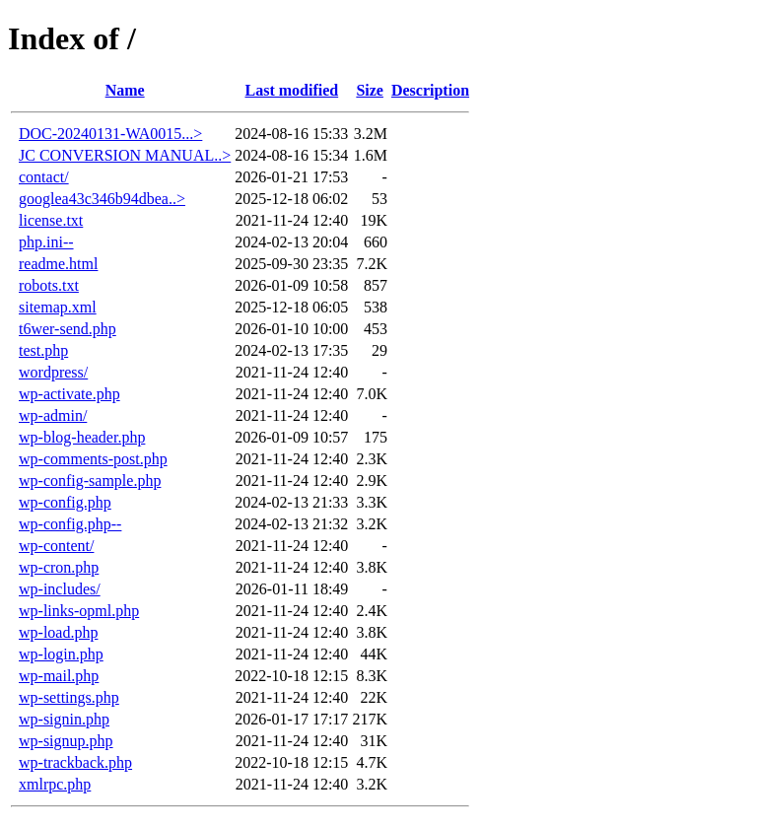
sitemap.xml (58, 307)
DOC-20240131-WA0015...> (110, 133)
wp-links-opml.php (79, 610)
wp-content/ (56, 545)
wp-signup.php (66, 740)
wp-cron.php (59, 567)
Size (369, 90)
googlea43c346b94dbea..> (102, 198)
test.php (43, 350)
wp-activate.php (69, 393)
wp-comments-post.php (93, 458)
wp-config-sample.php (90, 480)
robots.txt (49, 285)
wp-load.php (58, 632)
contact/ (44, 177)
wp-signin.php (64, 719)
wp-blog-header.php (82, 437)
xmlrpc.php (55, 784)
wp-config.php (65, 502)
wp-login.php (61, 654)
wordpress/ (53, 372)
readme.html (58, 263)
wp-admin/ (53, 415)
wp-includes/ (60, 589)
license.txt (51, 220)
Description (430, 90)
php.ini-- (46, 242)
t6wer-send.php (67, 328)
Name (125, 90)
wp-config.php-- (70, 524)
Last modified (291, 90)
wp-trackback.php (75, 762)
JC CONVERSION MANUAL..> (125, 155)
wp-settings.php (69, 697)
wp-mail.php (59, 675)
